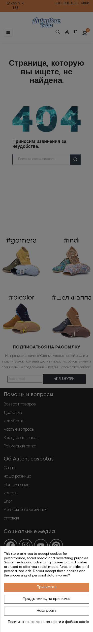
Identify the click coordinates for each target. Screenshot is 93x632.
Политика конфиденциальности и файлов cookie (48, 622)
